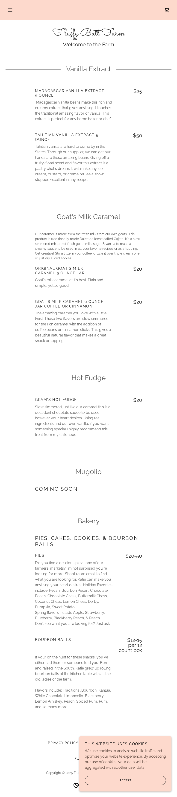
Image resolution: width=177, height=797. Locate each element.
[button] (10, 10)
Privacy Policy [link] (63, 743)
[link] (166, 10)
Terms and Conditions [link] (105, 743)
